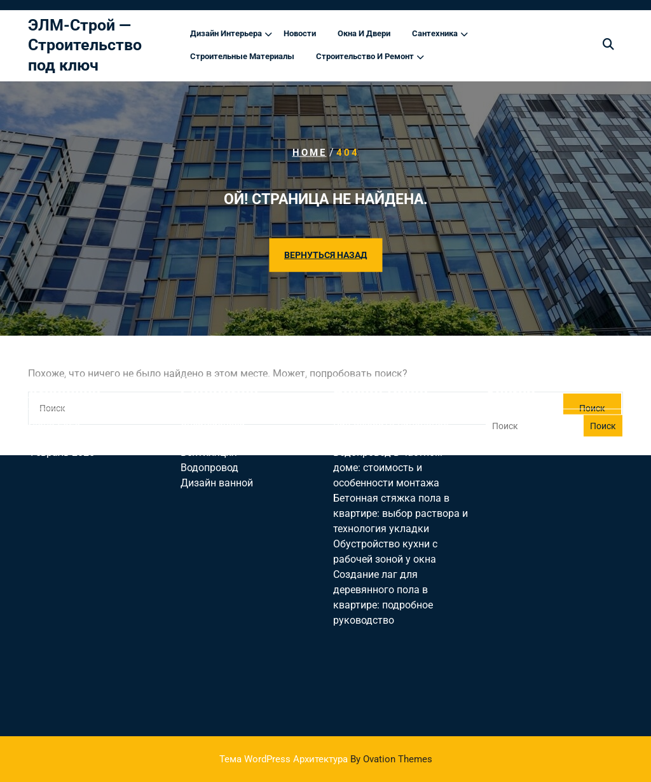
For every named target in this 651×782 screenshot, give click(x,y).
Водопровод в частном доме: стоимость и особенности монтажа (387, 419)
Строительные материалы (242, 57)
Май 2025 (51, 389)
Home (309, 152)
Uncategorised (213, 373)
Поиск (603, 378)
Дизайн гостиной (221, 389)
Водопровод (209, 419)
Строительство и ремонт (365, 57)
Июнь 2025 (54, 373)
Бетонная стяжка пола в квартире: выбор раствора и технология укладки (400, 465)
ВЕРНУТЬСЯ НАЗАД (325, 255)
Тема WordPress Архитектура (325, 759)
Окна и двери (364, 34)
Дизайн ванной (217, 435)
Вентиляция (209, 404)
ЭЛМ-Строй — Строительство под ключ (85, 46)
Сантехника (435, 34)
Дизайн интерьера (226, 34)
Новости (300, 34)
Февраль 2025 (61, 404)
